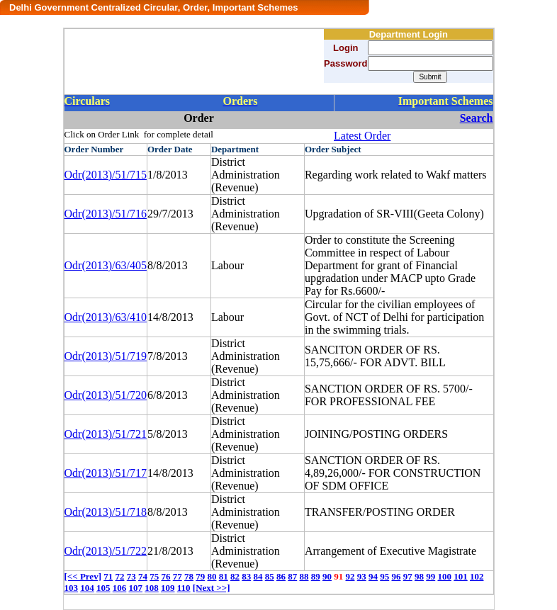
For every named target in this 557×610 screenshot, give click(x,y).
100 (444, 576)
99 (430, 576)
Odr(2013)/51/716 (105, 214)
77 (177, 576)
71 (108, 576)
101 (461, 576)
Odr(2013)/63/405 (105, 265)
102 (477, 576)
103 (71, 587)
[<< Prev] (82, 576)
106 (120, 587)
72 (119, 576)
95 (384, 576)
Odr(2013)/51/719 (105, 356)
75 (154, 576)
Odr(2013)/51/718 (105, 512)
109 (168, 587)
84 (257, 576)
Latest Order (362, 136)
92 (349, 576)
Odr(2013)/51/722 (105, 551)
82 (235, 576)
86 (281, 576)
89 (315, 576)
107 (136, 587)
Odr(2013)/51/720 (105, 395)
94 (373, 576)
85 (269, 576)
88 (303, 576)
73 (131, 576)
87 (292, 576)
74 (142, 576)
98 (419, 576)
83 (246, 576)
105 (103, 587)
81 (223, 576)
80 (211, 576)
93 (361, 576)
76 (165, 576)
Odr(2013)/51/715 (105, 175)
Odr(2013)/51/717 (105, 473)
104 (87, 587)
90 (327, 576)
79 (200, 576)
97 (407, 576)
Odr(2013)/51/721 (105, 434)
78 (188, 576)
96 (395, 576)
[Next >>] (211, 587)
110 (184, 587)
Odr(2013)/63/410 (105, 317)
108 (152, 587)
